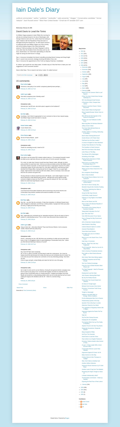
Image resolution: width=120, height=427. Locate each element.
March (84, 88)
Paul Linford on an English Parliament (92, 339)
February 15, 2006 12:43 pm (28, 130)
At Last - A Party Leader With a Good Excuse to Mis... (91, 345)
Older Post (69, 287)
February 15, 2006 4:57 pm (28, 208)
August (84, 76)
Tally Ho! (84, 315)
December (85, 67)
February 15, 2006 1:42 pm (28, 149)
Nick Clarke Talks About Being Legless (92, 257)
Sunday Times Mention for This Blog (91, 145)
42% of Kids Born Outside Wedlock (91, 222)
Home (44, 287)
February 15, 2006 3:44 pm (28, 194)
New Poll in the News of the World (91, 149)
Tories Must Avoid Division (89, 231)
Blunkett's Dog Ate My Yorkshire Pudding (92, 187)
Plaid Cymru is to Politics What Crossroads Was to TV (90, 163)
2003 (82, 392)
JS (83, 407)
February (84, 90)
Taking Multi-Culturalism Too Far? (91, 211)
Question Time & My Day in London (91, 303)
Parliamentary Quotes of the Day (90, 300)
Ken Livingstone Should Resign (90, 172)
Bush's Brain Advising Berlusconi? (91, 135)
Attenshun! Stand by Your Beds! (90, 305)
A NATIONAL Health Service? (90, 195)
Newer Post (20, 287)
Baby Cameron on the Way (89, 355)
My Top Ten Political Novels (89, 277)
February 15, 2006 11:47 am (28, 98)
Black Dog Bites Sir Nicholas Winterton (92, 123)
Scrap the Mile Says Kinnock (89, 193)
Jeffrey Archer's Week (87, 126)
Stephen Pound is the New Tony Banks (92, 326)
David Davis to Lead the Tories (90, 336)
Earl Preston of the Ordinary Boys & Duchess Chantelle (91, 208)
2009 (82, 58)
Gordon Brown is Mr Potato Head (91, 138)
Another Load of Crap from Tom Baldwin (92, 369)
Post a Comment (23, 284)
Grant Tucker (85, 401)
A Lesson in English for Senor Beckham (92, 142)
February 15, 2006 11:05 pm (28, 262)
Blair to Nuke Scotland (88, 175)
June (83, 81)
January (84, 384)
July (83, 79)
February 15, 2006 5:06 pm (28, 219)
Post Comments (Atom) (29, 290)
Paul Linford (24, 84)
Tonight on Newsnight (87, 292)
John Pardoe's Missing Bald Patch (91, 275)
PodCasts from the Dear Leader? (90, 140)
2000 (82, 394)
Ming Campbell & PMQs (88, 332)
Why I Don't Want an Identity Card (91, 361)
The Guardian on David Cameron (91, 147)
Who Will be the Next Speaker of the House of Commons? (91, 116)
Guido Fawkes (25, 125)
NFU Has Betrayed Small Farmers (91, 100)
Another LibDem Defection (89, 363)
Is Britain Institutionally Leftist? (90, 375)
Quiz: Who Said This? (87, 213)
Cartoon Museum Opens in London (91, 226)
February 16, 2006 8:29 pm (28, 280)
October (84, 72)
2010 (82, 56)
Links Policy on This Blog (88, 152)
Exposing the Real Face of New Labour (92, 381)
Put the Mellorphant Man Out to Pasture (92, 298)
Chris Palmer (24, 135)
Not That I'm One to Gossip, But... (91, 184)
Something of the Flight (88, 156)
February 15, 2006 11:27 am (28, 89)
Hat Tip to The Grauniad (88, 334)
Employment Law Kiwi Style (89, 273)
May (83, 83)
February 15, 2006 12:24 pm (28, 108)
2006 (82, 65)
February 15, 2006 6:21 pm (28, 231)
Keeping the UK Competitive (89, 319)
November (85, 69)
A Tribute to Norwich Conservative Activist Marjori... (91, 181)
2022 (82, 51)
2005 (82, 387)
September (85, 74)
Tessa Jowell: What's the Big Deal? (91, 110)
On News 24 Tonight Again (89, 284)
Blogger (67, 418)
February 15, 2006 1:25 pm (28, 140)
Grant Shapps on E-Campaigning (91, 166)
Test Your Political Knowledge (90, 263)
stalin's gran (24, 94)
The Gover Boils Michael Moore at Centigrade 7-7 (91, 128)
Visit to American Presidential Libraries (92, 251)
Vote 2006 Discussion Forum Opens (91, 216)
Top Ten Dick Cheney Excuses (90, 317)
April (83, 86)
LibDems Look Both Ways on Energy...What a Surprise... (90, 295)
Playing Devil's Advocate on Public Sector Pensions (91, 159)
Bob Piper (23, 200)
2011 (82, 53)
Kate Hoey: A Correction (88, 241)
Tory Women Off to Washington (90, 154)
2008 (82, 60)
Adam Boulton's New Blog (89, 224)
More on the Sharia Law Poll (89, 201)
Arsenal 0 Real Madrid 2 (88, 229)
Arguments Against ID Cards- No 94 (91, 352)
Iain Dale (23, 114)
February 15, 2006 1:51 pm (28, 183)
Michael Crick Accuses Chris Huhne (91, 286)
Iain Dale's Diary (38, 9)
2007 (82, 63)
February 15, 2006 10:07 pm (28, 244)
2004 (82, 389)
